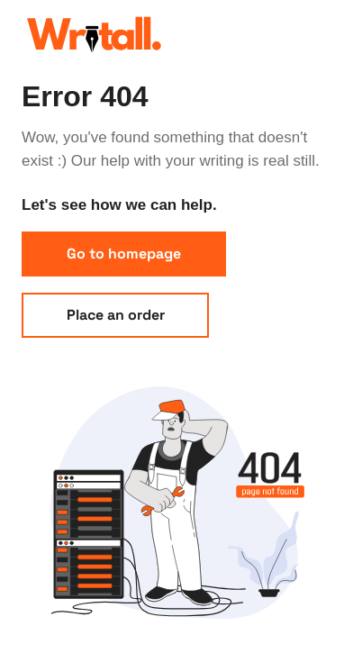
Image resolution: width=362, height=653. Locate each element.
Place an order (116, 314)
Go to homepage (124, 253)
